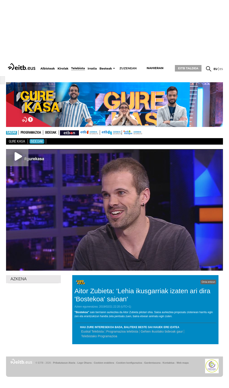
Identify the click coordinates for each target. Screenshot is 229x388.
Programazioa (31, 133)
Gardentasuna (152, 362)
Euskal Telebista (92, 331)
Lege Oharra (84, 362)
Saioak (11, 133)
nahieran (155, 68)
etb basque (139, 132)
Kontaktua (168, 362)
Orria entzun (208, 281)
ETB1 (89, 132)
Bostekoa (82, 312)
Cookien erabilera (104, 362)
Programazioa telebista (122, 331)
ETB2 (111, 132)
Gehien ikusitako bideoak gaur (162, 331)
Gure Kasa (17, 141)
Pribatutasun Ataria (64, 362)
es (221, 69)
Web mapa (182, 362)
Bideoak (50, 133)
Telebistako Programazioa (99, 336)
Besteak (106, 68)
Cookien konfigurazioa (129, 362)
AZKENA (19, 279)
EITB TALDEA (188, 68)
